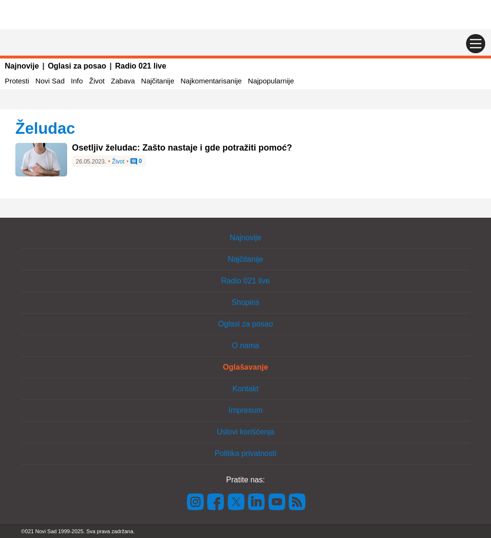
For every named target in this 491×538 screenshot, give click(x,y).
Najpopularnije (271, 81)
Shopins (245, 302)
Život (97, 81)
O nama (245, 345)
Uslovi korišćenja (245, 432)
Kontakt (245, 389)
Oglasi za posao (77, 66)
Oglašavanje (245, 367)
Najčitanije (157, 81)
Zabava (123, 81)
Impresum (245, 410)
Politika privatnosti (246, 453)
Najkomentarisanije (211, 81)
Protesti (17, 81)
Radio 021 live (140, 66)
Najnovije (22, 66)
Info (77, 81)
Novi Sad (50, 81)
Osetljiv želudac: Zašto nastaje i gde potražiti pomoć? (182, 147)
